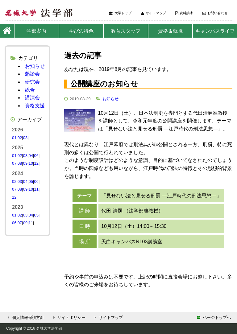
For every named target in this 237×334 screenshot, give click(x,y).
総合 (30, 90)
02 (20, 137)
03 (25, 137)
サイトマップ (153, 13)
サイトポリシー (68, 317)
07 (14, 163)
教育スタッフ (125, 31)
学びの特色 (81, 31)
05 (31, 181)
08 (20, 163)
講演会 (32, 97)
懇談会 (32, 73)
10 (31, 163)
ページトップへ (214, 317)
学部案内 (36, 31)
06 (36, 155)
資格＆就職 (170, 31)
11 (36, 189)
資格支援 (35, 105)
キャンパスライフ (215, 31)
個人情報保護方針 (25, 317)
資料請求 (184, 13)
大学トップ (120, 13)
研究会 (32, 82)
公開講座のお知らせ (104, 84)
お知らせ (110, 99)
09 (25, 163)
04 (31, 155)
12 (36, 163)
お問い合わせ (215, 13)
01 (14, 137)
